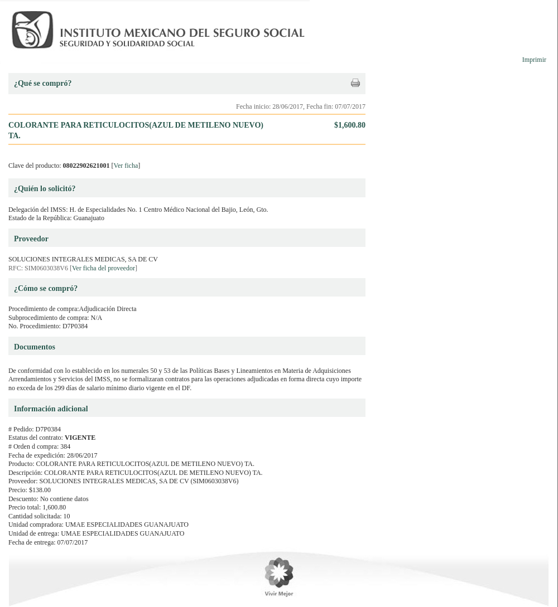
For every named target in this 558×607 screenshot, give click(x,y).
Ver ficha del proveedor (103, 268)
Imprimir (534, 60)
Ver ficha (126, 165)
